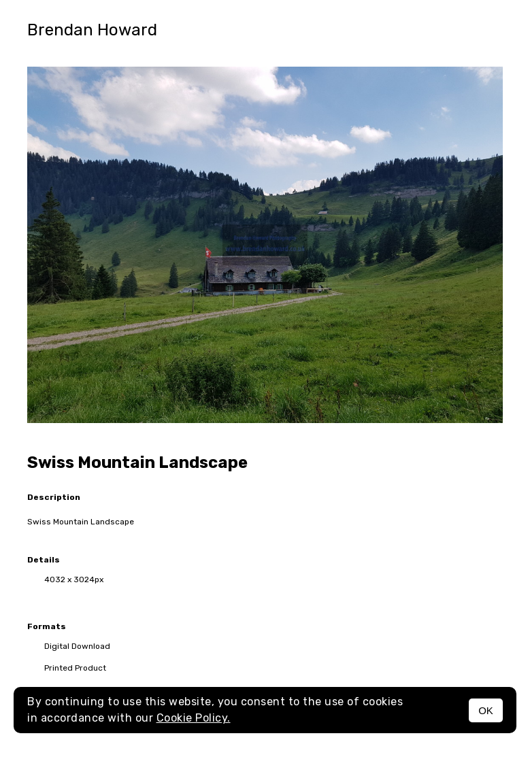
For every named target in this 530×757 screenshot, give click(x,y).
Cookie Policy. (193, 717)
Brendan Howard (92, 29)
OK (485, 710)
